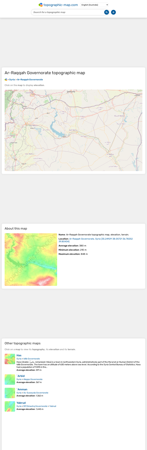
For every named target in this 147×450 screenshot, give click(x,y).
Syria (19, 358)
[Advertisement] (73, 42)
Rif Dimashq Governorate (35, 406)
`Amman (22, 389)
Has (19, 355)
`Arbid (21, 376)
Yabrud (21, 402)
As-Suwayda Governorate (35, 392)
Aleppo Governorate (32, 379)
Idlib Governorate (31, 358)
